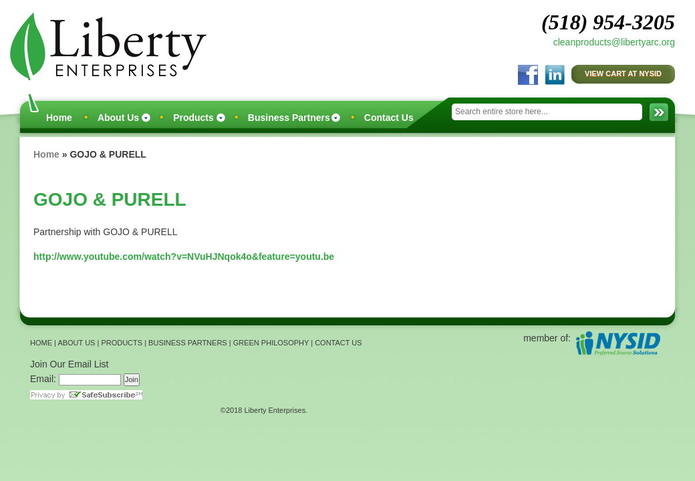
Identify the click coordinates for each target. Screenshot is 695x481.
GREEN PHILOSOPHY (271, 343)
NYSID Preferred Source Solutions (618, 343)
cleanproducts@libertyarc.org (614, 42)
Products (193, 117)
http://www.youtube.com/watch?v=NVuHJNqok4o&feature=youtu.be (183, 256)
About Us (118, 117)
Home (59, 117)
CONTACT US (338, 343)
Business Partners (289, 117)
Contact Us (389, 117)
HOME (41, 343)
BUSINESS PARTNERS (187, 343)
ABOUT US (76, 343)
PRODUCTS (121, 343)
